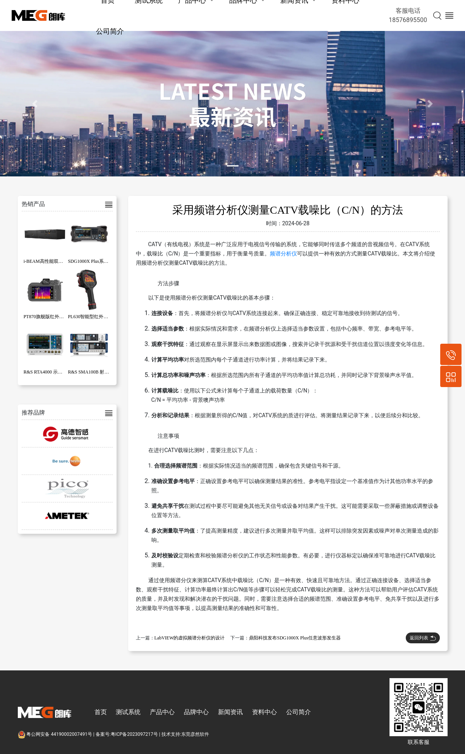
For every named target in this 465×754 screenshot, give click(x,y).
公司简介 (110, 31)
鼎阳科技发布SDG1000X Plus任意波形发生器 (294, 638)
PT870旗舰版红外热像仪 (48, 316)
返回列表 (423, 638)
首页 (100, 712)
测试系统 (128, 712)
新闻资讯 (230, 712)
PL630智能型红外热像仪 (92, 316)
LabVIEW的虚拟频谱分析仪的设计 (189, 638)
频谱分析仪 (283, 253)
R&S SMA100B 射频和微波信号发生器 (107, 372)
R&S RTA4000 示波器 (45, 372)
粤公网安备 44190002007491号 (55, 734)
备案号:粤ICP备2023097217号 (127, 734)
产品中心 (162, 712)
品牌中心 (196, 712)
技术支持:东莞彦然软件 (185, 734)
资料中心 (264, 712)
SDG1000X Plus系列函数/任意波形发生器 (109, 261)
